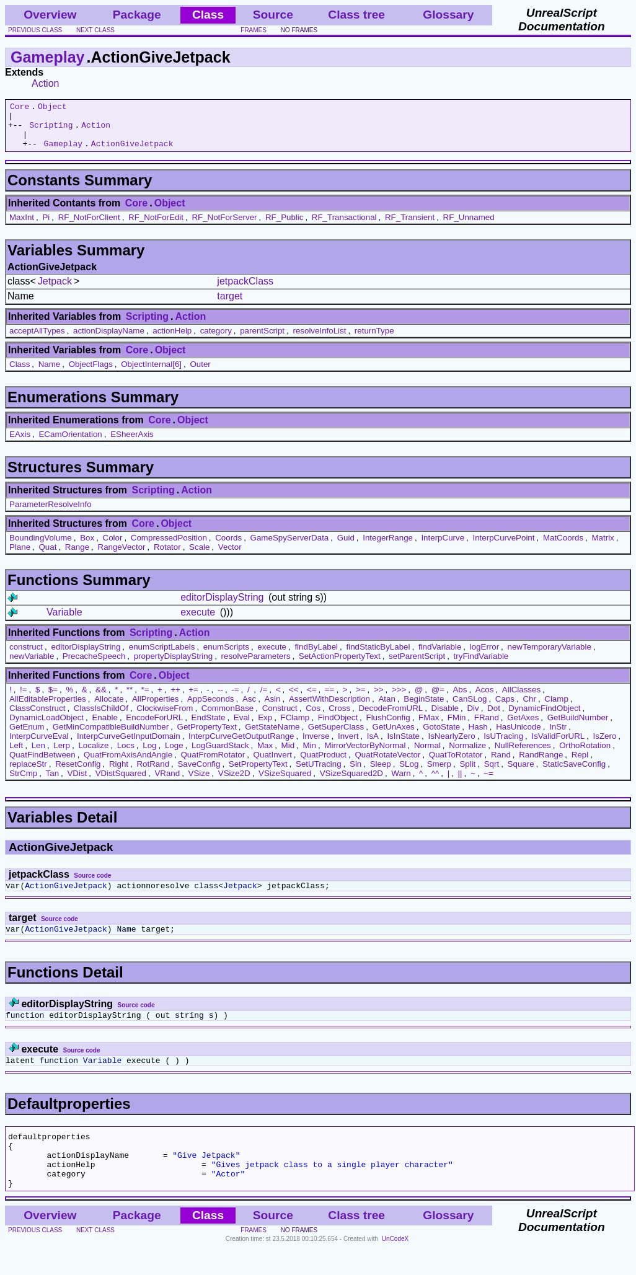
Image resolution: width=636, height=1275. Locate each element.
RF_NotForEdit (155, 226)
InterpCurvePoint (503, 547)
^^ (435, 782)
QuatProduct (323, 764)
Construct (280, 717)
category (216, 340)
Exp (265, 726)
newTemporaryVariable (549, 656)
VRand (167, 782)
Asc (249, 708)
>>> (399, 699)
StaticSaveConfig (574, 773)
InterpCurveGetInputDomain (128, 745)
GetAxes (523, 726)
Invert (348, 745)
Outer (200, 373)
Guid (346, 547)
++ (175, 699)
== (330, 699)
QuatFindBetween (42, 764)
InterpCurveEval (39, 745)
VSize (199, 782)
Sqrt (491, 773)
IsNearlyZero (451, 745)
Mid (287, 754)
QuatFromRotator (213, 764)
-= (235, 699)
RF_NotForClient (89, 226)
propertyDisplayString (173, 665)
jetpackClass (245, 290)
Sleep (380, 773)
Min (309, 754)
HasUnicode (518, 736)
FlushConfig (388, 726)
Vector (230, 556)
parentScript (262, 340)
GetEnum (26, 736)
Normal (427, 754)
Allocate (108, 708)
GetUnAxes (394, 736)
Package (137, 14)
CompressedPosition (169, 547)
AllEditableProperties (47, 708)
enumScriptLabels (162, 656)
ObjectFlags (91, 373)
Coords (228, 547)
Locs (126, 754)
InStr (558, 736)
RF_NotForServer (224, 226)
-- (220, 699)
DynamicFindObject (544, 717)
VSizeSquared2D (351, 782)
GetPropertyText (207, 736)
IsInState (403, 745)
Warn (400, 782)
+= (193, 699)
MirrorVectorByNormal (364, 754)
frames (254, 30)
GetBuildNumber (578, 726)
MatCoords (563, 547)
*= (145, 699)
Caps (505, 708)
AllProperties (155, 708)
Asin (273, 708)
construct (26, 656)
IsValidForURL (558, 745)
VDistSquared (120, 782)
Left (16, 754)
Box (87, 547)
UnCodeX (395, 1266)
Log (149, 754)
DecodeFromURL (390, 717)
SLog (408, 773)
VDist (77, 782)
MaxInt (21, 226)
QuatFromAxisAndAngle (128, 764)
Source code (92, 884)
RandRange (541, 764)
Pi (46, 226)
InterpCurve (442, 547)
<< (294, 699)
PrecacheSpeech (94, 665)
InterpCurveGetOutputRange (241, 745)
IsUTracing (503, 745)
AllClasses (521, 699)
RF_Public (284, 226)
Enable (105, 726)
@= (437, 699)
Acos (484, 699)
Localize (93, 754)
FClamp (295, 726)
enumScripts (226, 656)
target (229, 305)
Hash (478, 736)
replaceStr (28, 773)
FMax (428, 726)
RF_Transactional (344, 226)
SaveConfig (198, 773)
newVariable (31, 665)
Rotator (167, 556)
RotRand (152, 773)
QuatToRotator (456, 764)
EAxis (19, 443)
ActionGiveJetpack (132, 152)
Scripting (51, 130)
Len (38, 754)
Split (467, 773)
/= (264, 699)
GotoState (441, 736)
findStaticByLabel (378, 656)
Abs (460, 699)
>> (379, 699)
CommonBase (227, 717)
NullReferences (523, 754)
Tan (53, 782)
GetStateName (272, 736)
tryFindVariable (481, 665)
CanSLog (470, 708)
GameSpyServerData (289, 547)
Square (521, 773)
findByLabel (316, 656)
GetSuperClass (336, 736)
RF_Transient (410, 226)
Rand (501, 764)
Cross (339, 717)
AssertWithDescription (329, 708)
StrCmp (23, 782)
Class (19, 373)
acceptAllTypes (37, 340)
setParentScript (417, 665)
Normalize (467, 754)
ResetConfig (77, 773)
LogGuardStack (220, 754)
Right (118, 773)
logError (484, 656)
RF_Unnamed (469, 226)
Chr (529, 708)
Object (52, 107)
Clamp (556, 708)
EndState (209, 726)
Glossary (448, 14)
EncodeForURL (154, 726)
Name (49, 373)
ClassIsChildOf (101, 717)
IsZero (605, 745)
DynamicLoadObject (46, 726)
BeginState (424, 708)
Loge (174, 754)
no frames (299, 30)
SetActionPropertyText (340, 665)
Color (113, 547)
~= (488, 782)
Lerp (61, 754)
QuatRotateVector (387, 764)
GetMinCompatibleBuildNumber (111, 736)
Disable (445, 717)
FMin (457, 726)
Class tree (356, 14)
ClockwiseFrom (164, 717)
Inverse (316, 745)
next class (95, 30)
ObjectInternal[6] (151, 373)
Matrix (602, 547)
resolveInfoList (319, 340)
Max (265, 754)
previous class (35, 30)
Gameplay (48, 57)
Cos (313, 717)
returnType (374, 340)
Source (273, 14)
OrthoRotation (585, 754)
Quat (48, 556)
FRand (486, 726)
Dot (493, 717)
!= (23, 699)
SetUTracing (319, 773)
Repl (580, 764)
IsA (373, 745)
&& (101, 699)
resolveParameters (256, 665)
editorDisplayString (221, 606)
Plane (19, 556)
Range (77, 556)
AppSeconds (210, 708)
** (129, 699)
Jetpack (55, 290)
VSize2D (234, 782)
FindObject (338, 726)
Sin (355, 773)
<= (312, 699)
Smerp (439, 773)
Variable (64, 621)
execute (197, 621)
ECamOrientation (70, 443)
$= (53, 699)
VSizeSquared (284, 782)
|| (460, 782)
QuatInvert (273, 764)
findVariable (439, 656)
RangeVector (122, 556)
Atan (386, 708)
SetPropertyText (258, 773)
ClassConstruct (37, 717)
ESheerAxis (132, 443)
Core (19, 107)
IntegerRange (388, 547)
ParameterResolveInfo (50, 513)
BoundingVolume (40, 547)
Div (473, 717)
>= (361, 699)
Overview (50, 14)
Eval (242, 726)
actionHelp (172, 340)
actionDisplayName (108, 340)
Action (45, 83)
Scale (199, 556)
